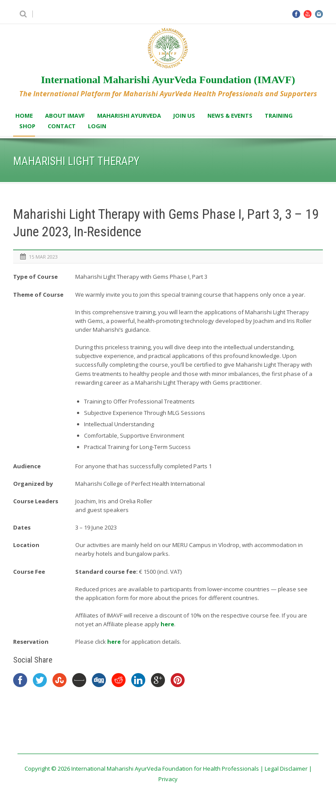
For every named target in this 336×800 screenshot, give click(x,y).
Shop (27, 126)
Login (97, 126)
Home (24, 115)
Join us (184, 115)
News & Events (229, 115)
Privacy (168, 779)
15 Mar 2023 (43, 256)
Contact (62, 126)
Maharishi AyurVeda (129, 115)
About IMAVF (65, 115)
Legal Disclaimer (286, 768)
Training (279, 115)
